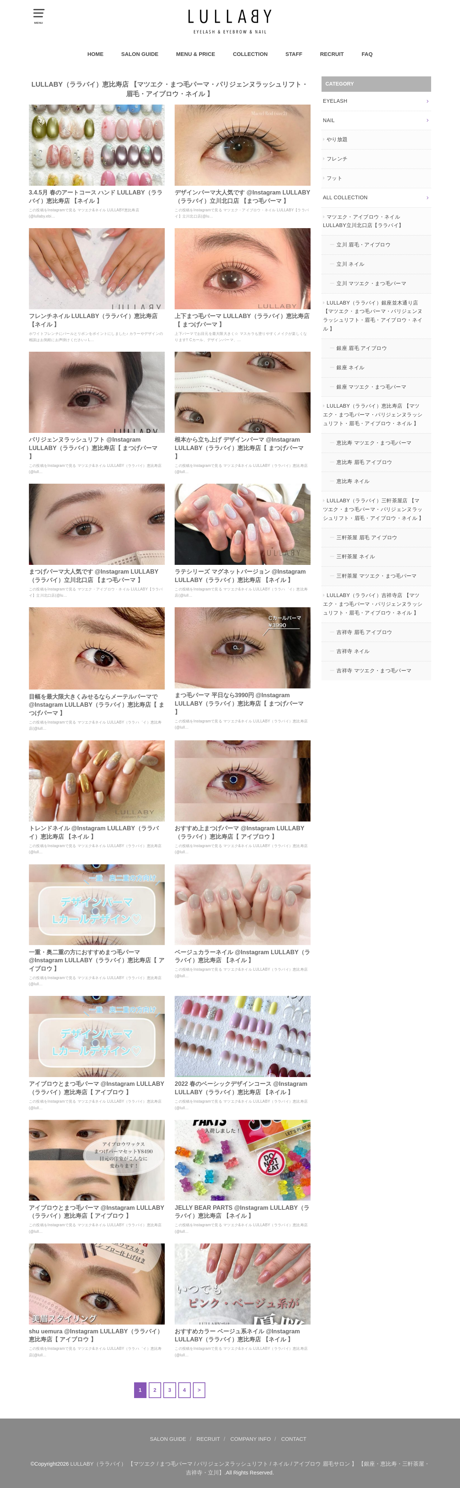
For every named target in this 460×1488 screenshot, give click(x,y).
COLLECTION (250, 54)
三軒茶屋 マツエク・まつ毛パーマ (377, 576)
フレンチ (337, 159)
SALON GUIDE (140, 54)
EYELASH (335, 101)
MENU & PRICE (195, 54)
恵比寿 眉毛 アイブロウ (364, 462)
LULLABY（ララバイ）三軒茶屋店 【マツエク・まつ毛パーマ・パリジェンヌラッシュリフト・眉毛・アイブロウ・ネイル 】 (373, 509)
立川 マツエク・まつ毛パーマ (371, 283)
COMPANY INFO (251, 1439)
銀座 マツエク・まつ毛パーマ (371, 387)
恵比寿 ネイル (353, 481)
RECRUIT (332, 54)
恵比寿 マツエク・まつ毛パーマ (374, 443)
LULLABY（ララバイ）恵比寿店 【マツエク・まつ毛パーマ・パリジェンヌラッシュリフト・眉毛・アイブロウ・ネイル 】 (373, 414)
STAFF (293, 54)
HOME (95, 54)
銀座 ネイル (350, 367)
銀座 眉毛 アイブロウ (362, 348)
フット (334, 178)
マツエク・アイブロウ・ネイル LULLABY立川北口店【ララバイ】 (363, 221)
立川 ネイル (350, 264)
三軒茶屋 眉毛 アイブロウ (367, 537)
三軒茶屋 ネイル (356, 556)
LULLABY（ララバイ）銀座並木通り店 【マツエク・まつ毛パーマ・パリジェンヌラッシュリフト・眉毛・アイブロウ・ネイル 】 (373, 316)
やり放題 (337, 139)
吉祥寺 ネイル (353, 651)
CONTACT (294, 1439)
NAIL (329, 120)
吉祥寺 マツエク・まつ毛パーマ (374, 670)
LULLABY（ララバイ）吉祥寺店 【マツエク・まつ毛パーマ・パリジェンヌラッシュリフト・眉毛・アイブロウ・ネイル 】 (373, 604)
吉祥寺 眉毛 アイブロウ (364, 632)
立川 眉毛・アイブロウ (364, 245)
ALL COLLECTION (345, 197)
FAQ (367, 54)
